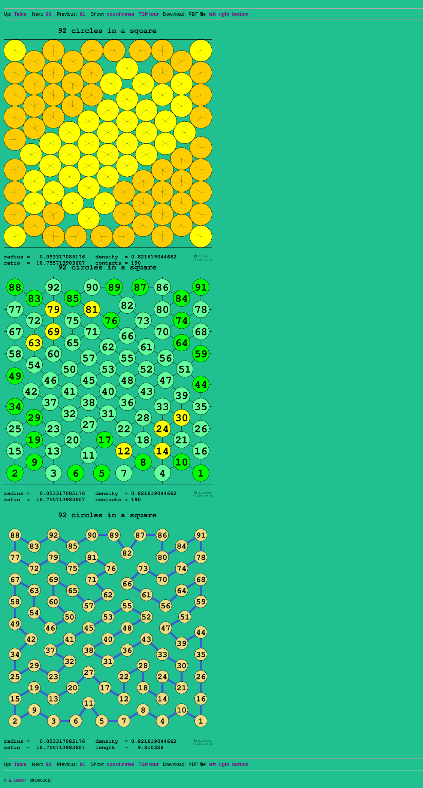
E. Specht (17, 780)
